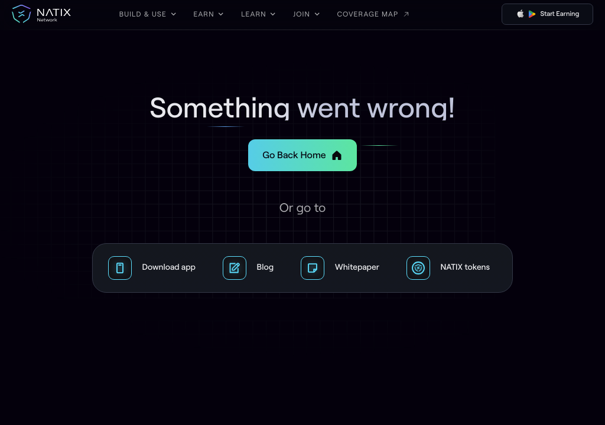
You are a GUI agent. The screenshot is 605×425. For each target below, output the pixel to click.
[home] (41, 14)
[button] (148, 14)
